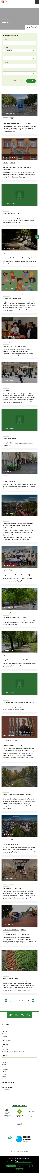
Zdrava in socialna (6, 1067)
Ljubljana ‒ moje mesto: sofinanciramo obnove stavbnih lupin (17, 168)
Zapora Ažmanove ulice (10, 439)
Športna (4, 1076)
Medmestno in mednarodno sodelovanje (13, 1051)
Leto (6, 39)
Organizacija (5, 1044)
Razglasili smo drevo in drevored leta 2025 (16, 660)
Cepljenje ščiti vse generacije (12, 299)
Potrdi (31, 81)
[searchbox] (13, 50)
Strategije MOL (6, 1089)
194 (28, 1000)
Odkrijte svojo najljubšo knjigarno (13, 888)
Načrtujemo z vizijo (7, 1087)
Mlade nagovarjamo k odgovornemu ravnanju (17, 123)
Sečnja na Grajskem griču (10, 844)
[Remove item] (6, 51)
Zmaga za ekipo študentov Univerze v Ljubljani (17, 575)
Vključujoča (5, 1069)
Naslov (6, 62)
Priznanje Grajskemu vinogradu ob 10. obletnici (17, 795)
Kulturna (4, 1074)
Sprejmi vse (11, 1166)
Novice (3, 1029)
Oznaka (6, 47)
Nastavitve (19, 1170)
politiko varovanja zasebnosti (23, 1162)
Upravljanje (5, 1047)
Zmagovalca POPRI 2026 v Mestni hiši (14, 346)
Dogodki (4, 1034)
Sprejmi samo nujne (25, 1166)
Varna (3, 1079)
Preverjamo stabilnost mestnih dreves (14, 617)
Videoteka (4, 1031)
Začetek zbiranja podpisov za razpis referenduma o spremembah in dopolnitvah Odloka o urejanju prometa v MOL (18, 525)
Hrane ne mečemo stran (10, 979)
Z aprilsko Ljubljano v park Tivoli (12, 745)
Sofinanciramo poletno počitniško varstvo (16, 934)
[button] (13, 81)
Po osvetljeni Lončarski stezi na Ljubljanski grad (17, 258)
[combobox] (19, 43)
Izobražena (5, 1072)
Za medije (4, 1036)
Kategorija (7, 54)
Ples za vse (6, 391)
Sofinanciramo (6, 1049)
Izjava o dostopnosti (19, 1154)
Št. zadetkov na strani (10, 70)
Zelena (3, 1060)
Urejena (4, 1062)
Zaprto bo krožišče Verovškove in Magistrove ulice (18, 703)
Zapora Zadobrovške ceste (11, 214)
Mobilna (4, 1064)
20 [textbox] (5, 73)
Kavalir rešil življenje (9, 481)
